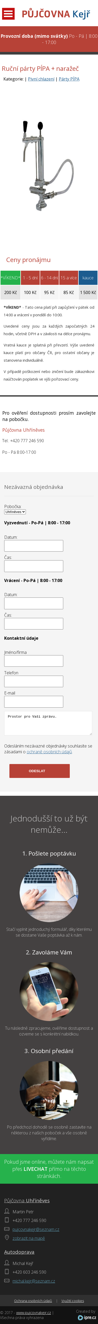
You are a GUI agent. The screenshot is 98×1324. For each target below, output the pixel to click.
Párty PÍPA (69, 79)
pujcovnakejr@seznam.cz (36, 1229)
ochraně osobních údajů (49, 752)
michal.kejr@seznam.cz (34, 1281)
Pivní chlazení (41, 79)
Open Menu (8, 14)
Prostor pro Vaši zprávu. (48, 723)
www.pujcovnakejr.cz (33, 1312)
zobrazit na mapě (29, 1238)
